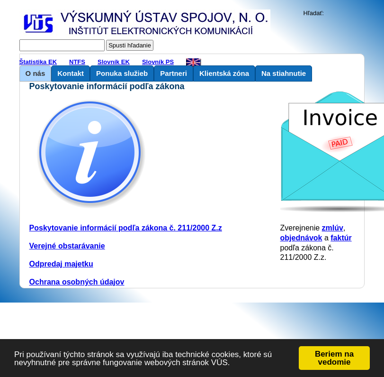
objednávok (301, 238)
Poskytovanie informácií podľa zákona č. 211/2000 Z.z (125, 228)
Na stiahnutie (283, 73)
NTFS (77, 61)
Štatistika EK (38, 61)
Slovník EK (114, 61)
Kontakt (70, 73)
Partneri (173, 73)
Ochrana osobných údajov (77, 282)
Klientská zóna (224, 73)
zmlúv (332, 228)
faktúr (340, 238)
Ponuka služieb (122, 73)
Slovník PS (158, 61)
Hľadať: (314, 13)
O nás (35, 73)
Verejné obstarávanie (67, 246)
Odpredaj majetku (61, 264)
